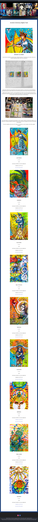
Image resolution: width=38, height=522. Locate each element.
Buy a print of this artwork (19, 167)
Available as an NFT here (19, 419)
